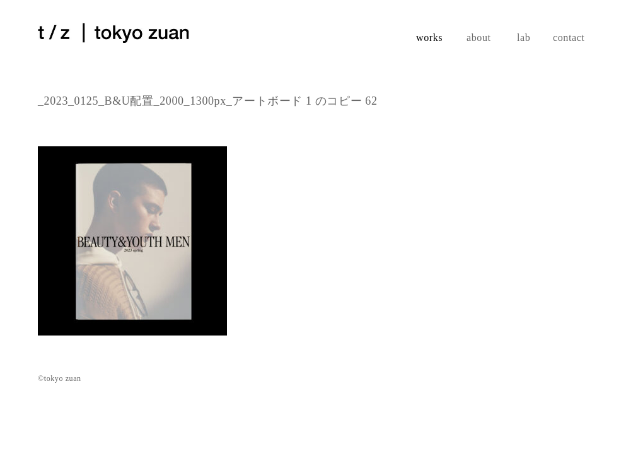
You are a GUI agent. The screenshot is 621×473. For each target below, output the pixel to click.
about (479, 37)
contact (568, 37)
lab (523, 37)
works (429, 37)
